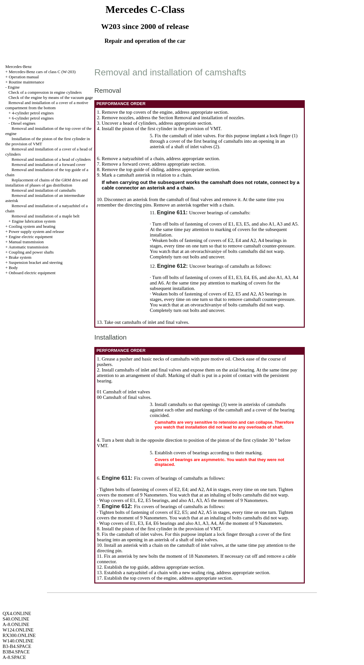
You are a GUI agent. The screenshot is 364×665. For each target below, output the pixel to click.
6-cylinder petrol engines (33, 118)
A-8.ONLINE (16, 624)
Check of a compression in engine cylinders (44, 92)
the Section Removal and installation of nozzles (198, 117)
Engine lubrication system (34, 221)
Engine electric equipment (30, 236)
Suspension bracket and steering (35, 262)
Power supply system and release (36, 231)
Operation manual (24, 76)
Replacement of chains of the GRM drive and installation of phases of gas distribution (46, 183)
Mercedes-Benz (18, 66)
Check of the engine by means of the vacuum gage (50, 97)
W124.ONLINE (18, 629)
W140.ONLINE (18, 640)
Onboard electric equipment (32, 272)
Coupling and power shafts (31, 252)
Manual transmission (26, 241)
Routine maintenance (26, 82)
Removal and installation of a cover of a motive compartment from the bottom (46, 105)
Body (13, 267)
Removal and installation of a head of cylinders (51, 159)
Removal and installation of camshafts (44, 190)
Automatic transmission (28, 247)
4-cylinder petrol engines (33, 113)
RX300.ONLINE (19, 635)
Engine (14, 87)
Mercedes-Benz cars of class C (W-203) (42, 71)
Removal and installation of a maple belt (45, 216)
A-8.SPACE (14, 657)
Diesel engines (23, 123)
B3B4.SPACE (16, 651)
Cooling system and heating (32, 226)
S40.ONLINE (16, 619)
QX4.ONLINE (17, 613)
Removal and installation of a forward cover (49, 164)
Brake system (20, 257)
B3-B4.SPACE (17, 646)
